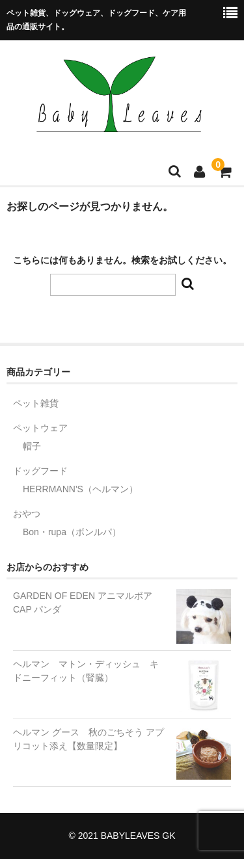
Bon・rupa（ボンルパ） (72, 532)
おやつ (26, 514)
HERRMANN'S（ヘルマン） (80, 489)
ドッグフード (40, 471)
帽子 (32, 446)
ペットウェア (40, 428)
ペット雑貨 (36, 403)
